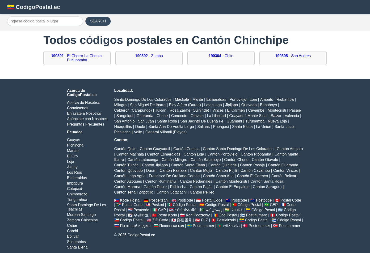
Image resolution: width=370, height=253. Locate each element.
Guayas (73, 140)
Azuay (72, 167)
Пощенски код (171, 226)
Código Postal (185, 205)
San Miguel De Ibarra (148, 105)
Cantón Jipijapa (155, 165)
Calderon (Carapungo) (133, 110)
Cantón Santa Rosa (266, 181)
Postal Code (212, 200)
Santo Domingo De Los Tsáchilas (86, 207)
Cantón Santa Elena (188, 165)
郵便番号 (184, 220)
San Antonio (124, 121)
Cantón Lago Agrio (130, 176)
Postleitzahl (158, 200)
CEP (274, 205)
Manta (198, 99)
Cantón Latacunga (142, 160)
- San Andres (293, 56)
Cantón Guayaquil (155, 149)
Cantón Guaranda (283, 165)
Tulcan (160, 110)
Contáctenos (77, 108)
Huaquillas (123, 127)
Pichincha (75, 145)
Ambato (266, 99)
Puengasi (221, 127)
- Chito (221, 56)
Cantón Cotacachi (171, 192)
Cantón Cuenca (186, 149)
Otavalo (197, 116)
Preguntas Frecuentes (85, 124)
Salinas (203, 127)
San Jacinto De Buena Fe (201, 121)
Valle (138, 132)
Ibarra (119, 160)
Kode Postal (130, 200)
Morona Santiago (81, 215)
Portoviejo (238, 99)
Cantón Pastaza (173, 171)
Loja (70, 162)
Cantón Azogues (128, 181)
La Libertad (216, 116)
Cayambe (256, 110)
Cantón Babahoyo (206, 160)
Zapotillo (146, 192)
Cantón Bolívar (283, 176)
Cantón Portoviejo (222, 154)
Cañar (72, 225)
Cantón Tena (124, 192)
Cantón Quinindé (222, 165)
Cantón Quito (125, 149)
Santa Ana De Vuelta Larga (171, 127)
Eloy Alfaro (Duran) (185, 105)
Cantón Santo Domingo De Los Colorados (238, 149)
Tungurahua (77, 200)
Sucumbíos (76, 242)
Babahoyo (268, 105)
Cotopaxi (74, 189)
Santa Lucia (284, 127)
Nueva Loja (277, 121)
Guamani (234, 121)
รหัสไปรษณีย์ (185, 210)
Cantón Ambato (290, 149)
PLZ (204, 220)
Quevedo (249, 105)
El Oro (72, 156)
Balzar (276, 116)
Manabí (73, 151)
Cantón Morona (127, 187)
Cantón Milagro (174, 160)
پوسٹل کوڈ (213, 210)
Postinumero (256, 215)
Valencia (292, 116)
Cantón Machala (130, 154)
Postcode (185, 200)
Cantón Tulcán (126, 165)
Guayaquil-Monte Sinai (248, 116)
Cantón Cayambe (255, 171)
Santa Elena (77, 247)
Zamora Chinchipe (82, 220)
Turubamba (255, 121)
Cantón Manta (286, 154)
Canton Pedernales (196, 181)
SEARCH (98, 21)
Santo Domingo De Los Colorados (143, 99)
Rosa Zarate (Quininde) (189, 110)
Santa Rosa (167, 121)
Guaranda (144, 116)
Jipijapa (231, 105)
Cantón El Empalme (232, 187)
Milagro (120, 105)
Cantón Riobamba (256, 154)
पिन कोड (237, 210)
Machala (182, 99)
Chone (162, 116)
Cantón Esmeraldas (164, 154)
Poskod (157, 205)
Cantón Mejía (201, 171)
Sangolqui (124, 116)
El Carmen (236, 110)
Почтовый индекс (135, 226)
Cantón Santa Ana (218, 176)
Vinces (218, 110)
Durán (151, 171)
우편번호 (141, 215)
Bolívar (73, 236)
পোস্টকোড (231, 226)
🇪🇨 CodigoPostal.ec (33, 7)
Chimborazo (77, 194)
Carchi (72, 231)
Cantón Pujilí (226, 171)
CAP (162, 210)
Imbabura (75, 183)
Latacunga (213, 105)
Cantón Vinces (285, 171)
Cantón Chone (236, 160)
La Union (263, 127)
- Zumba (149, 56)
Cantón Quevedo (128, 171)
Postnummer (203, 226)
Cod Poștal (228, 215)
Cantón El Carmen (252, 176)
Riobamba (285, 99)
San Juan (146, 121)
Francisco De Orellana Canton (174, 176)
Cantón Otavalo (265, 160)
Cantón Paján (201, 187)
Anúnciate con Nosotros (87, 119)
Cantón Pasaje (252, 165)
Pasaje (295, 110)
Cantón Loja (194, 154)
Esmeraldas (77, 178)
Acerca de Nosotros (83, 103)
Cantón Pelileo (202, 192)
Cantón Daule (155, 187)
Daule (140, 127)
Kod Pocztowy (198, 215)
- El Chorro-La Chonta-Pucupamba (77, 58)
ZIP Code (160, 220)
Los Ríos (74, 172)
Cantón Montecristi (231, 181)
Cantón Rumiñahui (161, 181)
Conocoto (179, 116)
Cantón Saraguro (267, 187)
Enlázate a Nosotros (84, 113)
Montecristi (277, 110)
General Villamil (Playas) (166, 132)
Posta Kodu (167, 215)
